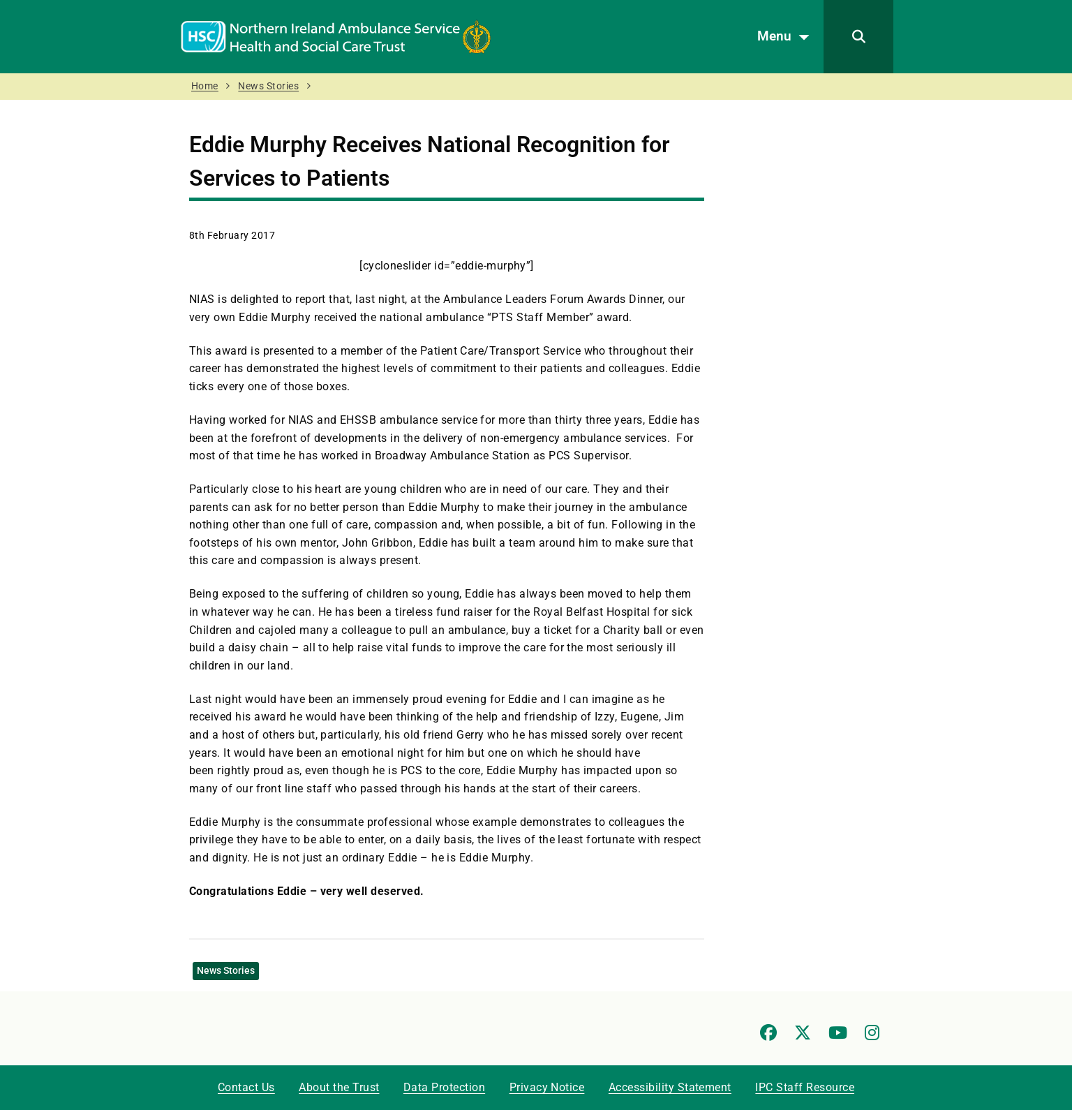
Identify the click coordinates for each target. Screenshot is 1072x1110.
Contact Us (246, 1087)
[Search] (858, 36)
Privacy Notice (547, 1087)
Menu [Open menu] (787, 37)
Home (204, 86)
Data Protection (444, 1087)
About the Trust (339, 1087)
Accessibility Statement (670, 1087)
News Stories (268, 86)
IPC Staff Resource (804, 1087)
